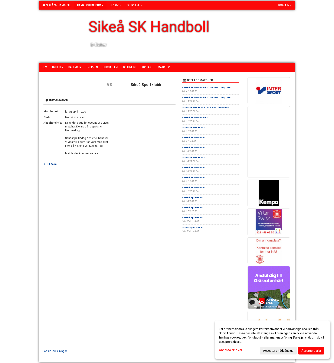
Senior (115, 5)
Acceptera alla (311, 350)
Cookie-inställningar (54, 351)
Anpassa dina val (230, 350)
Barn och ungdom (90, 5)
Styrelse (134, 5)
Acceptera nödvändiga (278, 350)
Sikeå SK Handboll (56, 5)
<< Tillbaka (50, 164)
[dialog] (272, 339)
